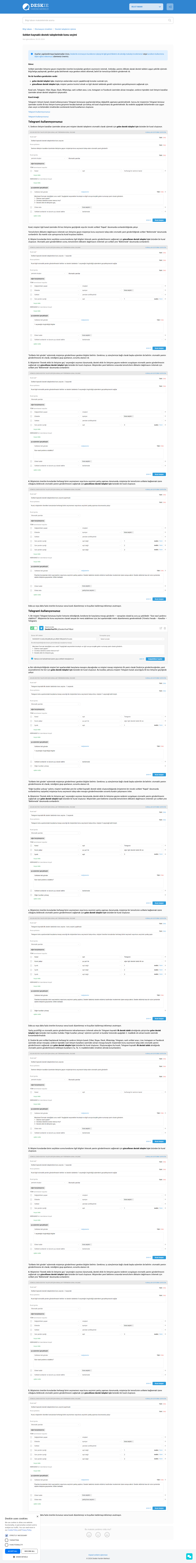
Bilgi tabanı (28, 29)
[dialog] (21, 1537)
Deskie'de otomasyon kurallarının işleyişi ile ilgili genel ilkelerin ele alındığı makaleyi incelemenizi (111, 54)
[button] (21, 1556)
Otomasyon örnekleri (44, 29)
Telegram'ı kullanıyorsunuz (39, 116)
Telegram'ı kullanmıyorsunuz (40, 112)
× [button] (37, 1517)
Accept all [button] (12, 1551)
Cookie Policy (13, 1530)
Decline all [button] (30, 1551)
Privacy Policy (26, 1530)
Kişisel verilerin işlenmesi (98, 1555)
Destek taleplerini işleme (67, 29)
